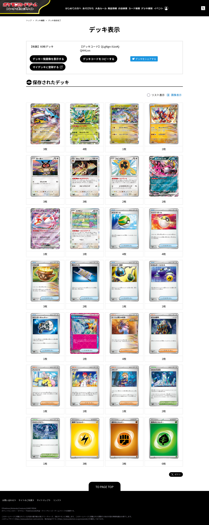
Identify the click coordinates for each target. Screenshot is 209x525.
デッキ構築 (39, 20)
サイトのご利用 (25, 500)
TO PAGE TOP (105, 487)
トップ (29, 20)
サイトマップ (43, 500)
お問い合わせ (8, 500)
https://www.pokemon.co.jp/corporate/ (73, 519)
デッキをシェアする (146, 58)
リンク (56, 500)
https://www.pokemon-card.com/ (28, 519)
